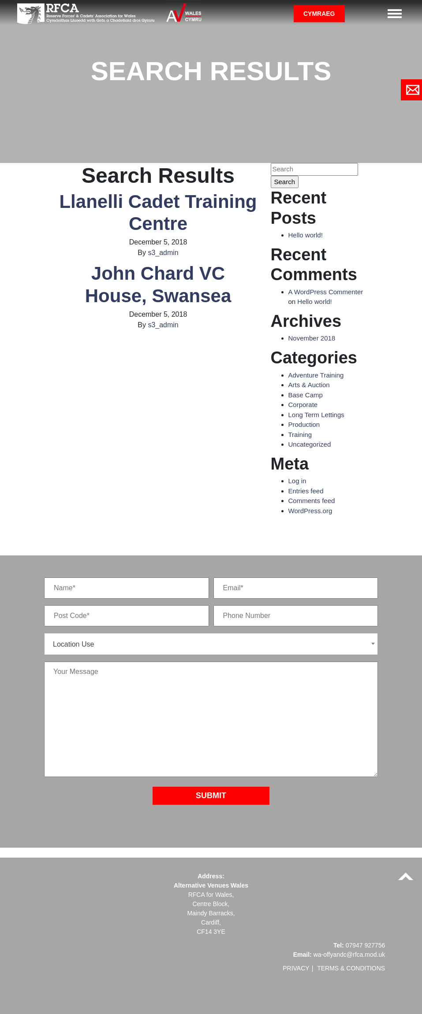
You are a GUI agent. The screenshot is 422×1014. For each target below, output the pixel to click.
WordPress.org (310, 510)
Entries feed (306, 491)
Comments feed (311, 500)
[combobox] (211, 644)
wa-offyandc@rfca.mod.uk (349, 954)
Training (300, 434)
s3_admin (163, 252)
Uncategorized (309, 444)
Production (304, 424)
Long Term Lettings (316, 414)
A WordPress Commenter (325, 292)
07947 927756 (365, 945)
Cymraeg (319, 13)
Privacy (296, 968)
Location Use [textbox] (73, 644)
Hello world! (305, 235)
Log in (297, 481)
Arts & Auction (309, 385)
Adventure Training (316, 375)
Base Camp (305, 395)
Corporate (303, 404)
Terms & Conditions (351, 968)
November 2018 (312, 338)
